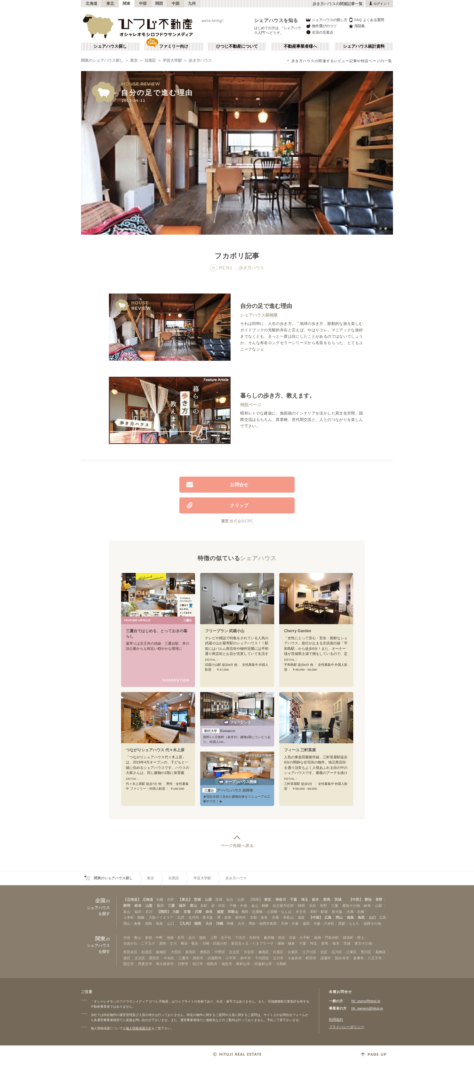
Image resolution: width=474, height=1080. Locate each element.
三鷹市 (183, 958)
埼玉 (304, 899)
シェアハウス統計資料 (364, 46)
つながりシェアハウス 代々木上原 (155, 750)
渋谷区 (249, 952)
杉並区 (147, 952)
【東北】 (185, 899)
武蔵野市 (215, 958)
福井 (182, 905)
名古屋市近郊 (283, 905)
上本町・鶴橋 (133, 917)
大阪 (175, 912)
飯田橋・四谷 (274, 937)
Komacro (218, 731)
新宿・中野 (154, 937)
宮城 (197, 899)
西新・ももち (348, 923)
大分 (208, 923)
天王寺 (301, 912)
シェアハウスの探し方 (326, 19)
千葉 (293, 899)
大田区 (176, 952)
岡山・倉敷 (132, 923)
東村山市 (243, 964)
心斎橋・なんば (279, 912)
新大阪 (337, 912)
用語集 (356, 26)
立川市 (278, 958)
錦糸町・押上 (353, 937)
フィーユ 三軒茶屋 (300, 750)
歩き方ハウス (200, 60)
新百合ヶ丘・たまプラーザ (252, 943)
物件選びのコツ (321, 26)
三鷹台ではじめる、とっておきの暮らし (156, 634)
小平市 (230, 958)
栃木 (315, 899)
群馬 (326, 899)
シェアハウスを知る (276, 20)
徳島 (350, 917)
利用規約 (336, 1019)
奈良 (209, 912)
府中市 (245, 958)
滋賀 (220, 912)
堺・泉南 (224, 917)
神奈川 (280, 899)
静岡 (126, 905)
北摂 (180, 917)
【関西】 (164, 912)
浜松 (312, 905)
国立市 (128, 964)
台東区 (293, 952)
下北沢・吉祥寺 (247, 937)
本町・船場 (319, 912)
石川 (160, 905)
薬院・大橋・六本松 (318, 923)
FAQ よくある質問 (366, 19)
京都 (187, 912)
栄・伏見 (218, 905)
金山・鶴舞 (260, 905)
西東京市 (145, 964)
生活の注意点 (319, 32)
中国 (176, 3)
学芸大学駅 (172, 60)
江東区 (351, 952)
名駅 (203, 905)
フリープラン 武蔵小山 (224, 631)
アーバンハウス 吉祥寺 (227, 790)
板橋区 (161, 952)
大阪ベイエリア (161, 917)
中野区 (220, 952)
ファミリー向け (173, 46)
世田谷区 (130, 952)
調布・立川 (168, 943)
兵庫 (198, 912)
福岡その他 (372, 923)
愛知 (368, 899)
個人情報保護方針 (138, 1028)
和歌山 (233, 912)
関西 (159, 3)
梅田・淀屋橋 (252, 912)
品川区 (336, 952)
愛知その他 (351, 905)
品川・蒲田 (197, 937)
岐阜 (138, 905)
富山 (193, 905)
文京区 (140, 958)
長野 (378, 899)
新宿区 (190, 952)
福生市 (227, 964)
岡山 (339, 917)
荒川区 (366, 952)
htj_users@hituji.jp (365, 1001)
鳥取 (361, 917)
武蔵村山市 (263, 964)
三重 (171, 905)
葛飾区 (380, 952)
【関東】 (256, 899)
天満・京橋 (355, 912)
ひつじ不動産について (237, 46)
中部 (143, 3)
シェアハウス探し (110, 46)
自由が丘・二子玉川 (139, 943)
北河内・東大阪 (200, 917)
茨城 (337, 899)
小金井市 (295, 958)
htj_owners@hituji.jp (367, 1008)
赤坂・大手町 (299, 937)
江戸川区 (309, 952)
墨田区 (154, 958)
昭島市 (212, 964)
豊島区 (205, 952)
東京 (134, 60)
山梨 (148, 905)
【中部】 (356, 899)
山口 (372, 917)
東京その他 (363, 943)
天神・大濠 (289, 923)
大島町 (281, 964)
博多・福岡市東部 (263, 923)
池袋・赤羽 (175, 937)
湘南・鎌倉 (286, 943)
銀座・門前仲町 (326, 937)
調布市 (198, 958)
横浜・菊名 (189, 943)
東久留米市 (165, 964)
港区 (126, 958)
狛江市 (197, 964)
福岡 (197, 923)
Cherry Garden (297, 631)
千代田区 (262, 958)
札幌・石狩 (165, 899)
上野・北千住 (220, 937)
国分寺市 (342, 958)
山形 (208, 899)
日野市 (183, 964)
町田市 (311, 958)
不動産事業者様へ (300, 46)
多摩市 (358, 958)
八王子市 (375, 958)
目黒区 (150, 60)
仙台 (229, 899)
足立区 (234, 952)
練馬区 (263, 952)
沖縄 (219, 923)
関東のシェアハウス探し (102, 60)
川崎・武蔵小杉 (214, 943)
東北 (110, 3)
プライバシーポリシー (346, 1027)
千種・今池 (238, 905)
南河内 (240, 917)
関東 (127, 3)
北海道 (92, 3)
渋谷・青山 (132, 937)
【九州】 (185, 923)
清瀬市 (325, 958)
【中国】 (316, 917)
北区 (323, 952)
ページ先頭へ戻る (237, 845)
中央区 (169, 958)
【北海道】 (132, 899)
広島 (327, 917)
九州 (192, 3)
